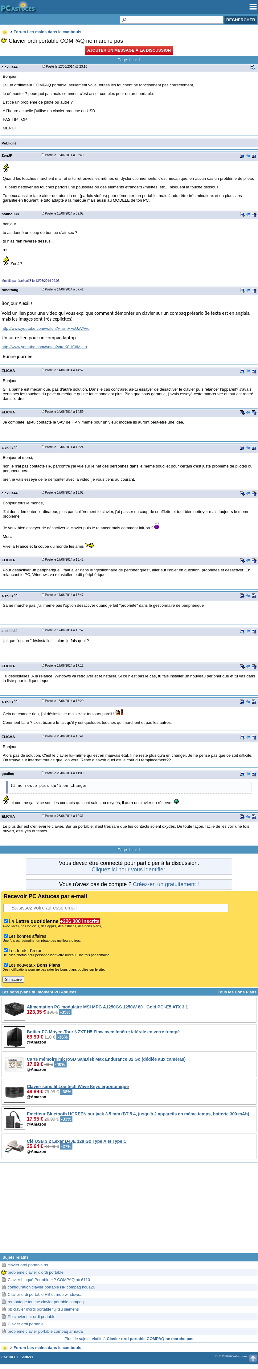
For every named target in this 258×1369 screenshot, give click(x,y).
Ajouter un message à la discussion (129, 50)
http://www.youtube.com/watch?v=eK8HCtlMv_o (44, 347)
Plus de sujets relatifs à (128, 1338)
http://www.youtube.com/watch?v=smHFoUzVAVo (45, 328)
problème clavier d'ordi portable (35, 1272)
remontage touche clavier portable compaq (46, 1302)
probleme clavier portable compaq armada (45, 1331)
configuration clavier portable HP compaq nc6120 (51, 1287)
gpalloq (8, 773)
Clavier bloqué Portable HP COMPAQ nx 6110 (49, 1279)
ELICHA (8, 371)
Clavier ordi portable (25, 1324)
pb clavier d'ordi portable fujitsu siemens (43, 1309)
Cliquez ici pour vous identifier (128, 869)
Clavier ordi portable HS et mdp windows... (46, 1294)
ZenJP (7, 155)
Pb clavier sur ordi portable (31, 1316)
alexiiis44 (10, 67)
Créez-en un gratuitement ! (166, 884)
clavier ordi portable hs (28, 1265)
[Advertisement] (129, 1210)
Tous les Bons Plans (237, 992)
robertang (10, 290)
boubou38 (10, 214)
